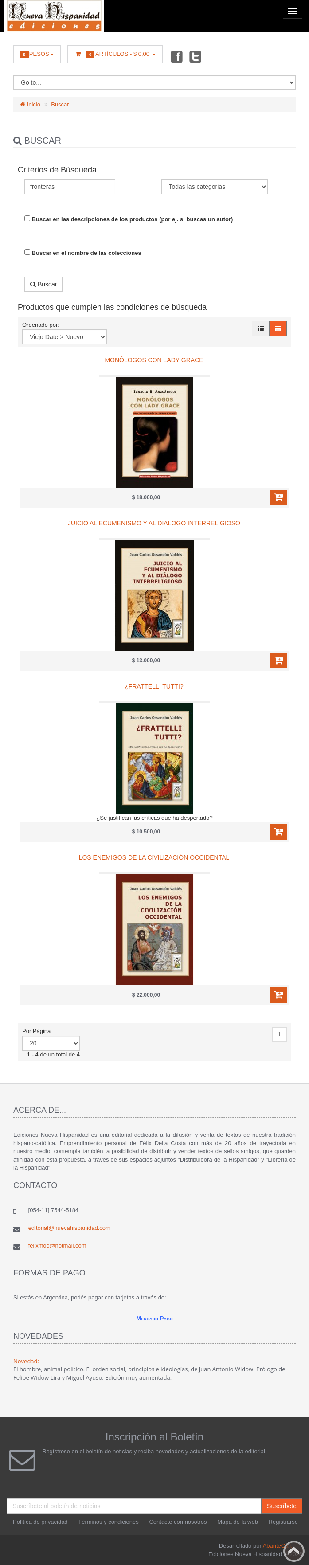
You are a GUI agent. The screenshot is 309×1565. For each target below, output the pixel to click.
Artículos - (115, 54)
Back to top (294, 1551)
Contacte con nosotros (178, 1521)
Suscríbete (282, 1506)
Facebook (176, 56)
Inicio (30, 104)
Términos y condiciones (108, 1521)
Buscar (60, 104)
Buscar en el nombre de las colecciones (82, 252)
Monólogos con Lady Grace (154, 360)
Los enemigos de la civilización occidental (154, 857)
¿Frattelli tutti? (154, 686)
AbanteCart (277, 1545)
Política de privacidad (40, 1521)
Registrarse (283, 1521)
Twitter (195, 56)
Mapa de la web (237, 1521)
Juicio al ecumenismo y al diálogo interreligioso (154, 523)
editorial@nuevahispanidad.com (69, 1228)
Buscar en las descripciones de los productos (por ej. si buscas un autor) (128, 219)
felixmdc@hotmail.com (57, 1245)
